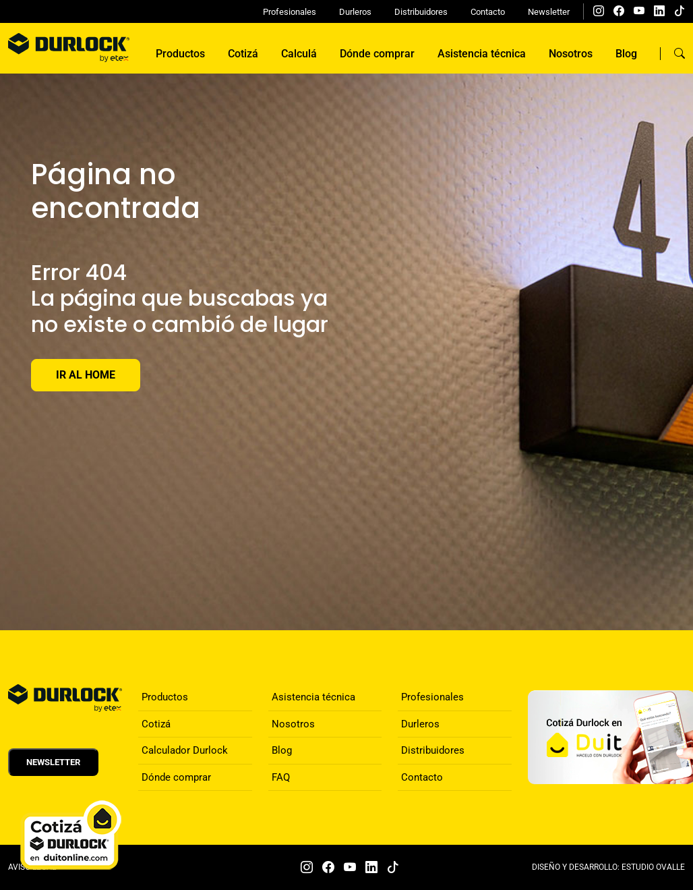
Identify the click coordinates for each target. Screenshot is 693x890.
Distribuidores (421, 12)
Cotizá (243, 53)
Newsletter (549, 12)
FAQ (281, 777)
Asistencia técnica (482, 53)
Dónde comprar (377, 53)
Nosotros (571, 53)
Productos (180, 53)
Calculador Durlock (185, 750)
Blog (626, 53)
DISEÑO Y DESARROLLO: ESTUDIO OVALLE (608, 867)
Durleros (355, 12)
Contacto (488, 12)
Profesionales (289, 12)
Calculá (299, 53)
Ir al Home (85, 374)
